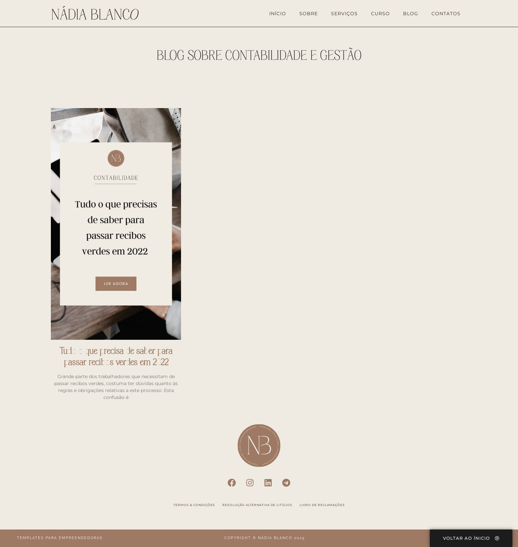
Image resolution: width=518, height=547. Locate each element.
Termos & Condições (194, 505)
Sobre (308, 14)
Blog (410, 14)
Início (277, 14)
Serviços (344, 14)
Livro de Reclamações (322, 505)
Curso (380, 14)
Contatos (446, 14)
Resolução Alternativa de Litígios (257, 505)
